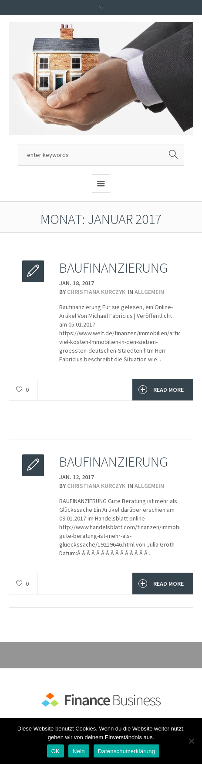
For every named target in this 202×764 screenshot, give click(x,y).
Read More (161, 389)
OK (55, 751)
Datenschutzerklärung (126, 751)
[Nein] (191, 741)
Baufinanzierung (113, 268)
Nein (79, 751)
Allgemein (149, 292)
